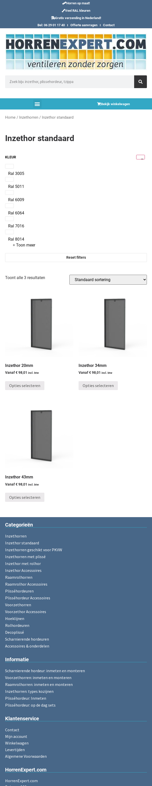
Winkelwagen (17, 743)
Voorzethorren (18, 604)
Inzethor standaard (22, 542)
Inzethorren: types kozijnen (29, 691)
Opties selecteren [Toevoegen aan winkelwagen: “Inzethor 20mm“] (24, 385)
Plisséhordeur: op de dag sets (30, 705)
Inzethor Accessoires (23, 570)
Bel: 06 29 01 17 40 (51, 25)
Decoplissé (14, 632)
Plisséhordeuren (19, 591)
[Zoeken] (140, 81)
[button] (76, 3)
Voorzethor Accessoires (25, 611)
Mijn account (16, 736)
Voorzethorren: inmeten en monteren (38, 677)
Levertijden (15, 749)
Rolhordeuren (17, 625)
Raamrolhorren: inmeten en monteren (39, 684)
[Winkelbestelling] (108, 280)
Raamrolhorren (18, 577)
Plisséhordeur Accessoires (27, 597)
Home (10, 117)
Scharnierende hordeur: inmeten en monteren (45, 670)
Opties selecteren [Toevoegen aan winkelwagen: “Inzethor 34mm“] (98, 385)
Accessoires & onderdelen (27, 646)
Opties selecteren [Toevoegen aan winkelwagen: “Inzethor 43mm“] (24, 497)
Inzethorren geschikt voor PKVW (33, 549)
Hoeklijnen (14, 618)
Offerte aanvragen (83, 25)
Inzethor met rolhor (23, 563)
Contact (109, 25)
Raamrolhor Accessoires (26, 584)
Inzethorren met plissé (25, 556)
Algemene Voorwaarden (26, 756)
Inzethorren (28, 117)
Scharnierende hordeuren (27, 639)
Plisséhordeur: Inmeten (25, 698)
